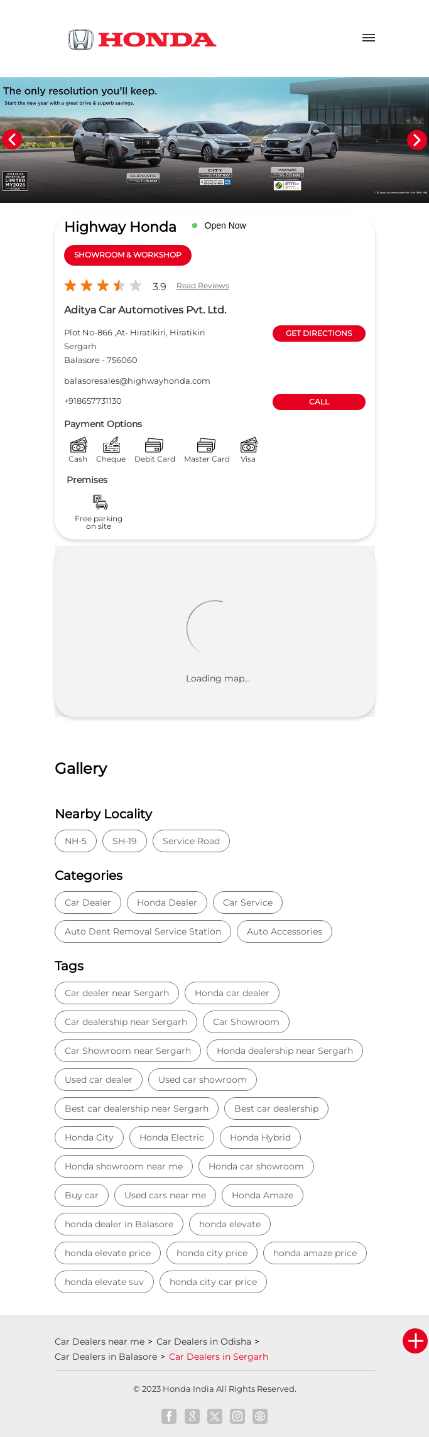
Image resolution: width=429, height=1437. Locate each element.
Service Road (191, 841)
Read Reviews (202, 285)
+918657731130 (93, 401)
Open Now (225, 225)
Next (417, 140)
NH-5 (76, 841)
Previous (12, 140)
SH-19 (124, 841)
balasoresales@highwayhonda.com (137, 381)
